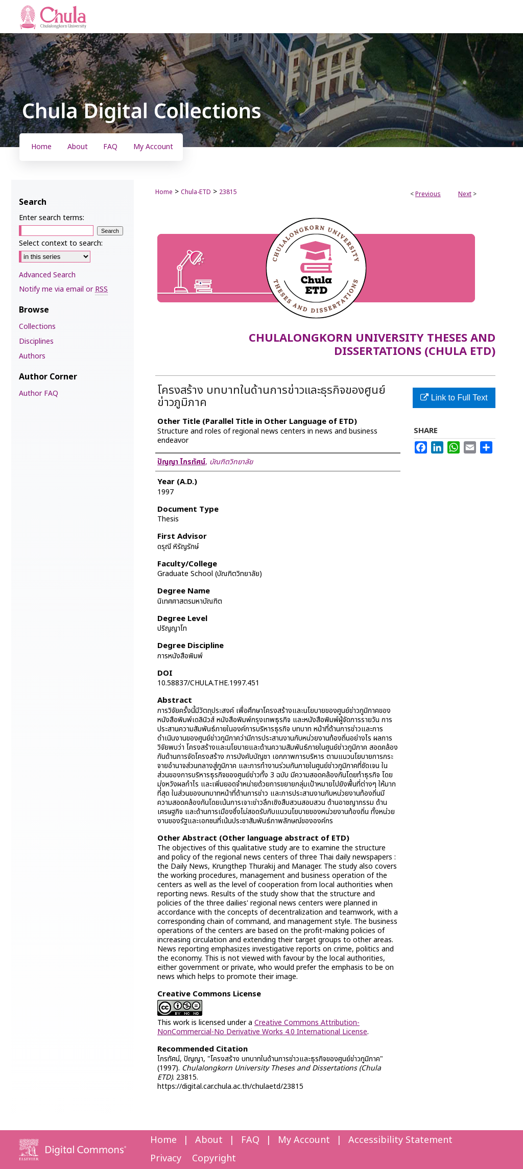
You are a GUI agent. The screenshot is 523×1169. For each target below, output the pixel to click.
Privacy (165, 1158)
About (209, 1140)
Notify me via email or (63, 289)
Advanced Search (47, 275)
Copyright (214, 1158)
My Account (304, 1140)
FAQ (250, 1140)
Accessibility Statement (400, 1140)
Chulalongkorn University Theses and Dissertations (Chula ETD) (372, 345)
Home (164, 192)
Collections (37, 326)
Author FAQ (38, 393)
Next (464, 194)
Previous (428, 194)
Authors (32, 356)
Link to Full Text (453, 397)
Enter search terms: (51, 217)
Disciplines (36, 341)
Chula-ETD (196, 192)
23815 (228, 192)
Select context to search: (61, 243)
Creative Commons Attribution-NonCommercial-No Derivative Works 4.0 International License (262, 1027)
